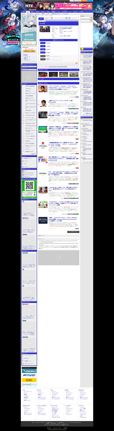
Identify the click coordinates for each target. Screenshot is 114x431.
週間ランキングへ (89, 113)
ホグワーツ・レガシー (87, 144)
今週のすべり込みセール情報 (31, 107)
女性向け (53, 11)
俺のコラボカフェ (29, 128)
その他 (81, 416)
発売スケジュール (42, 397)
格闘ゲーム (82, 410)
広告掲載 (65, 427)
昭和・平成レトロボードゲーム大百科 (31, 131)
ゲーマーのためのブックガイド (31, 120)
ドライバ (26, 166)
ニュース (26, 56)
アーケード (81, 405)
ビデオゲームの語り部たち (31, 136)
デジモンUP (85, 137)
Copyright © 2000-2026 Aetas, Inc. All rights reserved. (57, 429)
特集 (25, 58)
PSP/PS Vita (81, 390)
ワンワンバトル (86, 134)
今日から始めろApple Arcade (31, 125)
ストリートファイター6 (87, 141)
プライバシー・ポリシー (57, 427)
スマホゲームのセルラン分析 (31, 104)
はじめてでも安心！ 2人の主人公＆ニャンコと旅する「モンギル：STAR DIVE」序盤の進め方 (29, 230)
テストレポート (69, 408)
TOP (24, 11)
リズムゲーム (83, 414)
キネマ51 (27, 149)
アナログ (75, 11)
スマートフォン (54, 405)
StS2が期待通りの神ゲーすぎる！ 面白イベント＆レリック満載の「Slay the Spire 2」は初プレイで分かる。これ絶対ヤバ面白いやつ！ (29, 298)
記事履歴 (84, 0)
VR (58, 11)
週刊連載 (26, 397)
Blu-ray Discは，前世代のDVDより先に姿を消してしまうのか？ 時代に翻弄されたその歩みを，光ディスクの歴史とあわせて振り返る (29, 247)
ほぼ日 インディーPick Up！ (31, 112)
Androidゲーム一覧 (56, 417)
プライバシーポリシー (28, 355)
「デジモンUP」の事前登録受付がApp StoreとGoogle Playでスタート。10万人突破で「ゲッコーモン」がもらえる (87, 62)
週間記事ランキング (28, 158)
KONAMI (61, 28)
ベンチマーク (69, 414)
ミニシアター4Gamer (29, 138)
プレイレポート (30, 13)
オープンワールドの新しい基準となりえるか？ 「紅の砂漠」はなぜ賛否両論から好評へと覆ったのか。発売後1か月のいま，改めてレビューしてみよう (29, 266)
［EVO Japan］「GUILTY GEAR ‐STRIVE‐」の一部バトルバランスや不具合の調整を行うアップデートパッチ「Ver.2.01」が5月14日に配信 (87, 110)
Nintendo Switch (27, 176)
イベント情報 (83, 408)
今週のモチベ (28, 90)
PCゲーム (26, 170)
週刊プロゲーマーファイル (31, 93)
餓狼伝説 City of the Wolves (87, 159)
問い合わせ (43, 0)
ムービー (47, 13)
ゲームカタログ (65, 13)
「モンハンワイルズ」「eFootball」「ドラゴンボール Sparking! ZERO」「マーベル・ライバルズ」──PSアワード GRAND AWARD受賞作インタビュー (63, 88)
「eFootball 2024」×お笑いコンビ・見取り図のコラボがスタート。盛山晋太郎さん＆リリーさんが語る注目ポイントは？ (63, 189)
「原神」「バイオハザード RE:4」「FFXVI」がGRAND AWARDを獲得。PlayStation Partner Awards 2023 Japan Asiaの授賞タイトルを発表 (62, 219)
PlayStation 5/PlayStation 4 (28, 174)
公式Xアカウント (28, 0)
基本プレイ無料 (67, 35)
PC (27, 11)
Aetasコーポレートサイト (29, 363)
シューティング (83, 413)
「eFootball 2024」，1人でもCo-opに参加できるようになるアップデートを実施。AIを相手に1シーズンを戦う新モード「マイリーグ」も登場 (63, 203)
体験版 (43, 13)
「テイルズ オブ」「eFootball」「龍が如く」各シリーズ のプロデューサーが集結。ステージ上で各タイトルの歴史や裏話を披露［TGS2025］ (63, 114)
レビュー (23, 13)
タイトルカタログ (42, 398)
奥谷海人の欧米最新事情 (30, 86)
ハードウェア (64, 11)
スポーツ (61, 32)
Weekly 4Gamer (28, 88)
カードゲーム (83, 411)
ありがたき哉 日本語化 (30, 143)
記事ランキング (27, 400)
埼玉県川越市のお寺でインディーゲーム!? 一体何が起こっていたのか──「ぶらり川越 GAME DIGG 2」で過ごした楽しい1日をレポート (87, 80)
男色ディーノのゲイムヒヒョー (31, 101)
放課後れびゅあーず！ (30, 151)
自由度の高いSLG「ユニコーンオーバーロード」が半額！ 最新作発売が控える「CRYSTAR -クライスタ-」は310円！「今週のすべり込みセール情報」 (87, 86)
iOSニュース (54, 407)
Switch (42, 11)
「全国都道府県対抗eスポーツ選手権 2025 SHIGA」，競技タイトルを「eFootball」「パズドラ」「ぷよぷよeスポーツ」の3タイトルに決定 (63, 144)
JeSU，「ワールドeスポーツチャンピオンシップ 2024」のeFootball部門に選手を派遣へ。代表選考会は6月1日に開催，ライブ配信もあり (63, 173)
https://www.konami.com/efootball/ (66, 26)
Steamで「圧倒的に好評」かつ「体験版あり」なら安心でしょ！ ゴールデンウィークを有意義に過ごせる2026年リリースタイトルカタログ (29, 214)
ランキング (90, 0)
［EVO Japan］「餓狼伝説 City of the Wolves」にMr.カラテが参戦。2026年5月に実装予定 (87, 68)
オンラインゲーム (28, 391)
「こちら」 (64, 423)
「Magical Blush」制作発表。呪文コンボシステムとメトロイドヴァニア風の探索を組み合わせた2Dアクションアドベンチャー (87, 104)
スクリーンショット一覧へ (74, 69)
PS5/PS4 (37, 11)
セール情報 (54, 411)
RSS (22, 0)
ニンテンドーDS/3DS (41, 405)
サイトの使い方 (36, 0)
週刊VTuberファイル (29, 98)
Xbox (32, 11)
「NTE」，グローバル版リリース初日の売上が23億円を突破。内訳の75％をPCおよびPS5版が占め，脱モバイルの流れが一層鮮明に (87, 74)
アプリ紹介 (54, 413)
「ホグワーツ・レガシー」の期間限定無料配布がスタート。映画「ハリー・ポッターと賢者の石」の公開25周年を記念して (87, 92)
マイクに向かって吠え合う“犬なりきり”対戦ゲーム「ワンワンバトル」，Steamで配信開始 (87, 56)
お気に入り (78, 0)
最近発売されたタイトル (56, 13)
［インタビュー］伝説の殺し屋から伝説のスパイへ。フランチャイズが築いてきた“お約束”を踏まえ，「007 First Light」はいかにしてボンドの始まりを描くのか (29, 350)
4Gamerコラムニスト (29, 133)
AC (70, 11)
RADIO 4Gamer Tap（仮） (30, 115)
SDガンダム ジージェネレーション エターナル (87, 130)
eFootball (48, 43)
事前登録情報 (55, 410)
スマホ (48, 11)
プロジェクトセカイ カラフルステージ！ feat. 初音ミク (87, 149)
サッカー (61, 35)
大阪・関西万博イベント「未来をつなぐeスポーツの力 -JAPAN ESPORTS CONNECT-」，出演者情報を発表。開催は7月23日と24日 (63, 159)
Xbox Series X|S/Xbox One (28, 172)
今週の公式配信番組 (29, 95)
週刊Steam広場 (28, 110)
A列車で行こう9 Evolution (87, 155)
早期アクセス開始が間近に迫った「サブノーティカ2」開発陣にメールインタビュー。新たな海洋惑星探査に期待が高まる (29, 333)
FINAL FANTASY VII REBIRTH (87, 126)
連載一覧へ (34, 153)
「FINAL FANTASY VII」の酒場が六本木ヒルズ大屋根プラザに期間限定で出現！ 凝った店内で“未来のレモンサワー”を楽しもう (87, 98)
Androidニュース (55, 408)
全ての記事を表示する (73, 231)
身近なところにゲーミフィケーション (31, 146)
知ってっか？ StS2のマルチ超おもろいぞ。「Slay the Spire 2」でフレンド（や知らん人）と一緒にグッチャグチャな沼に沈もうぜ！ (29, 282)
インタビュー (37, 13)
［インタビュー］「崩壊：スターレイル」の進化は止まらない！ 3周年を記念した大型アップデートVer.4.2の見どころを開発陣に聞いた (29, 317)
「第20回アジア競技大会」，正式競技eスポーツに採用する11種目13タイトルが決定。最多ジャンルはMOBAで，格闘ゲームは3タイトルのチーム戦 (63, 128)
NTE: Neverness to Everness (87, 121)
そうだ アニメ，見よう (30, 117)
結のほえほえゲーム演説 (30, 123)
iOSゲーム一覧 (55, 416)
